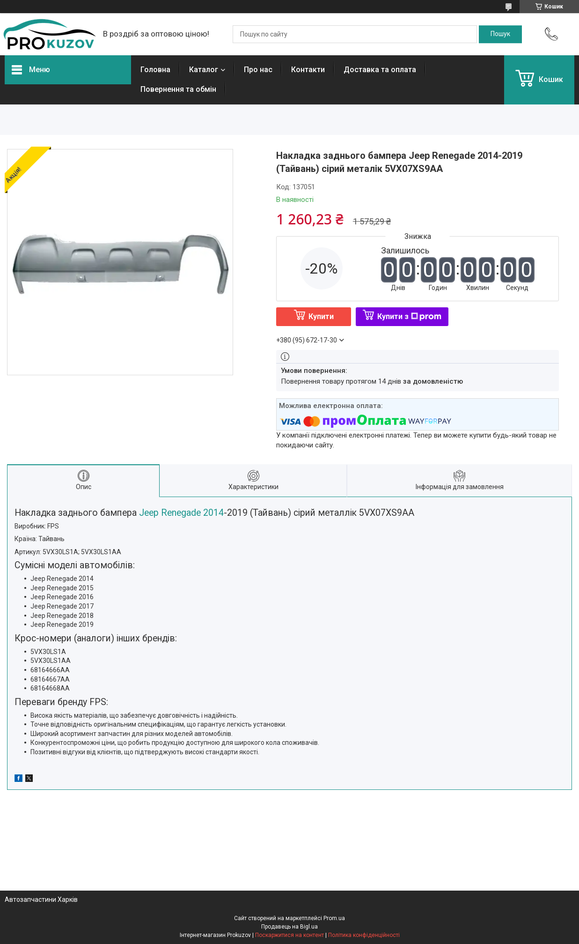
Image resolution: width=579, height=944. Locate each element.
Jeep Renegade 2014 (180, 512)
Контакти (308, 69)
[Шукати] (500, 34)
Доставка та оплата (380, 69)
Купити (321, 316)
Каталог (203, 69)
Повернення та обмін (178, 89)
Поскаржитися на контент (289, 935)
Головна (155, 69)
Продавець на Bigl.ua (289, 926)
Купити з (409, 316)
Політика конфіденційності (364, 935)
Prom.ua (334, 918)
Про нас (258, 69)
